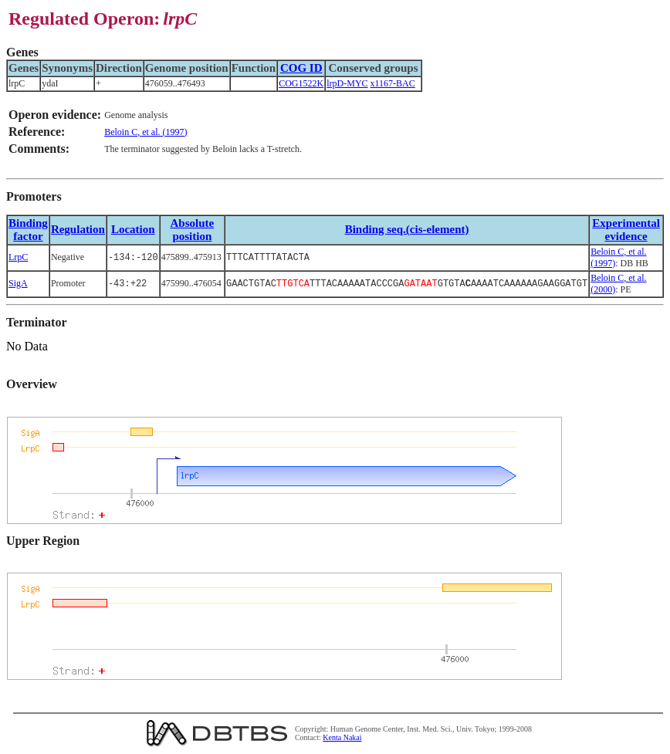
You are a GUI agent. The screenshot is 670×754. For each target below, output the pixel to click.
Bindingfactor (28, 229)
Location (133, 229)
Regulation (78, 229)
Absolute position (193, 229)
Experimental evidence (626, 229)
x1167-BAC (393, 83)
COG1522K (301, 83)
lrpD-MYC (347, 83)
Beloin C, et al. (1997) (145, 132)
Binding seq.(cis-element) (407, 229)
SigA (18, 283)
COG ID (301, 68)
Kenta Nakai (342, 737)
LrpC (18, 257)
